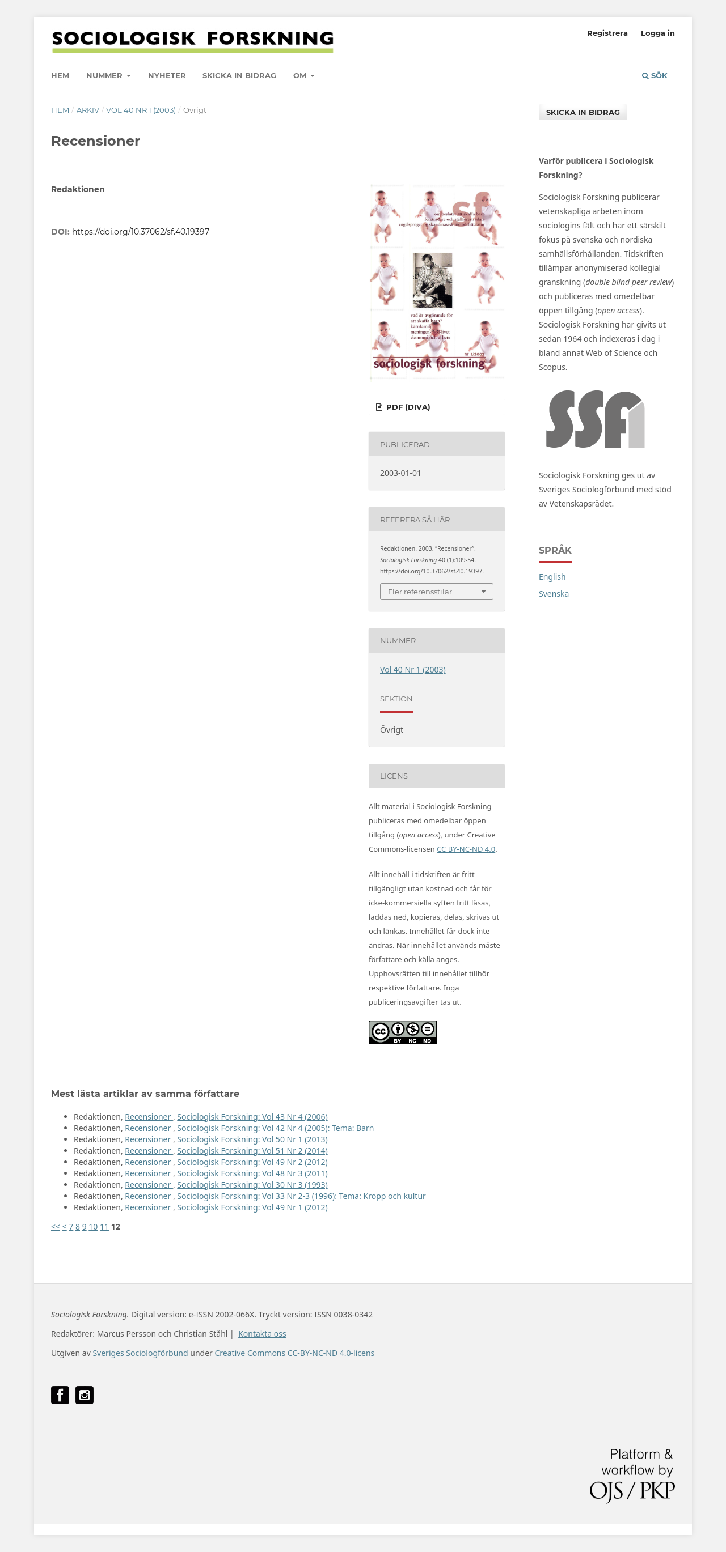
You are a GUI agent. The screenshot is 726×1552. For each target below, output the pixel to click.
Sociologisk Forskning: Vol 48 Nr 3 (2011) (252, 1173)
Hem (60, 75)
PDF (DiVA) (407, 406)
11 (104, 1226)
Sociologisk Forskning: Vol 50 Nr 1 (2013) (252, 1139)
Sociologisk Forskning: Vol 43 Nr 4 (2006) (252, 1116)
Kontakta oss (262, 1333)
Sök (655, 75)
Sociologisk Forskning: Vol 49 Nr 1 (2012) (252, 1207)
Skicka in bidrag (239, 75)
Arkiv (88, 109)
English (552, 576)
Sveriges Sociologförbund (140, 1352)
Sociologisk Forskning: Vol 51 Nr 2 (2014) (252, 1150)
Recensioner (149, 1116)
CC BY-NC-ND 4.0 (466, 849)
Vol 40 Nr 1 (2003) (141, 109)
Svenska (554, 593)
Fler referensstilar (420, 591)
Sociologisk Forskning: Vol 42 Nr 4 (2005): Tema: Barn (275, 1127)
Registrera (607, 32)
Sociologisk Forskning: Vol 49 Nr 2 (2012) (252, 1161)
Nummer (105, 75)
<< (55, 1226)
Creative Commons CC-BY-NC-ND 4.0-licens (295, 1352)
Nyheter (167, 75)
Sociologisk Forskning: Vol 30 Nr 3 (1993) (252, 1184)
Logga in (658, 32)
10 (93, 1226)
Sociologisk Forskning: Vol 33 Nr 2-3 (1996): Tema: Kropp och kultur (301, 1195)
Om (301, 75)
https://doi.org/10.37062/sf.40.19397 (140, 232)
